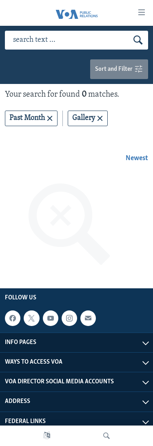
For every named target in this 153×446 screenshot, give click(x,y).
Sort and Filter (119, 69)
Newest (137, 158)
